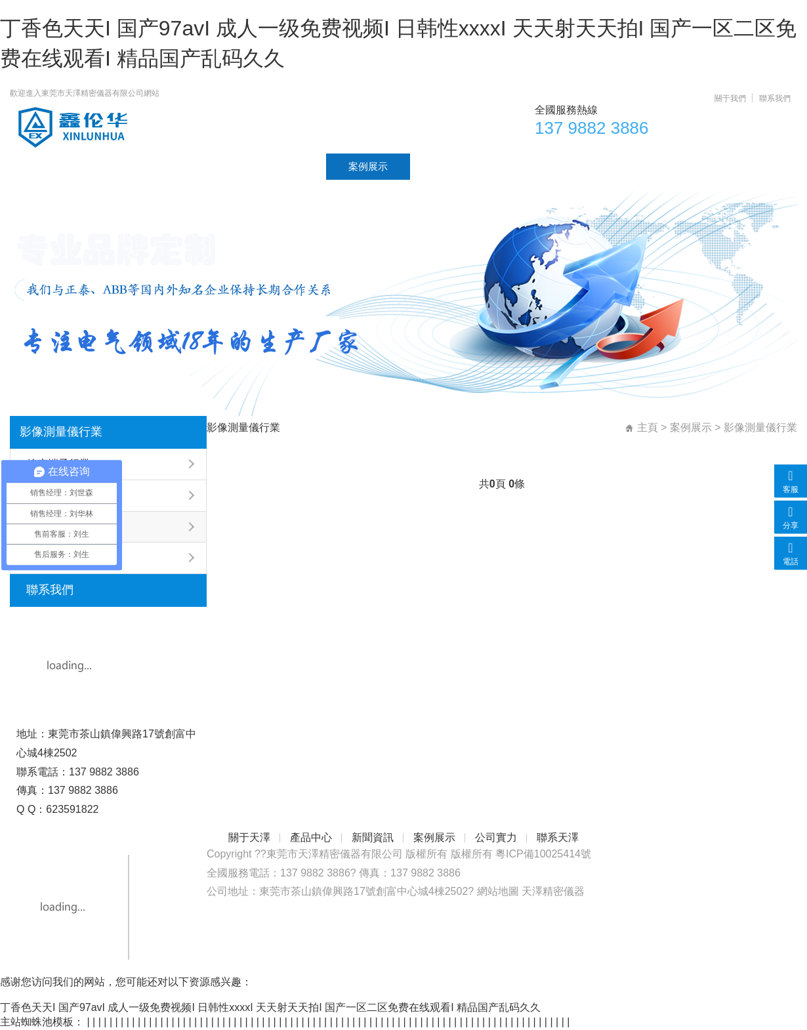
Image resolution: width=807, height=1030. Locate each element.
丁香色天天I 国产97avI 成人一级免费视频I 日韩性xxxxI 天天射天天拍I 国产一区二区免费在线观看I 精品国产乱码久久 (270, 1007)
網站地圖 (498, 891)
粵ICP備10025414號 (543, 853)
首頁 (42, 166)
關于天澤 (116, 166)
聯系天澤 (536, 166)
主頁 (647, 427)
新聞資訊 (284, 166)
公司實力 (452, 166)
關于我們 (730, 98)
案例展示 (368, 166)
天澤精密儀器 (553, 891)
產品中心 (200, 166)
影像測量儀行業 (61, 431)
